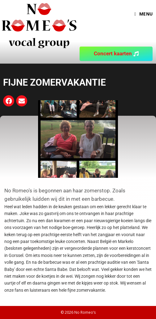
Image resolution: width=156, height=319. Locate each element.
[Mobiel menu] (143, 13)
